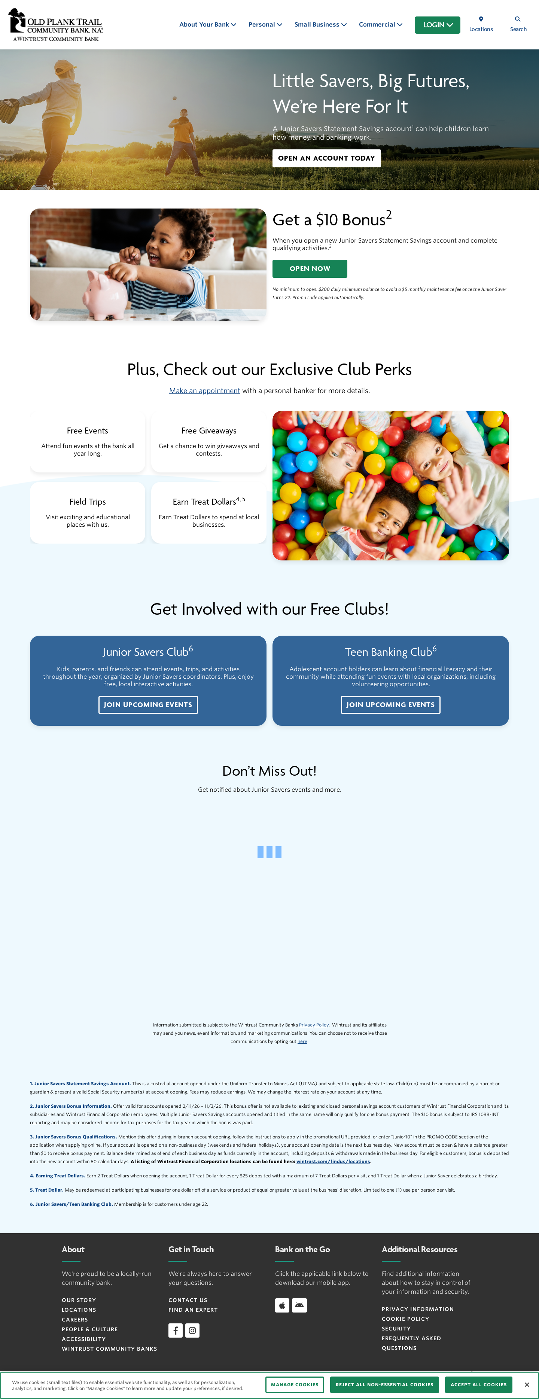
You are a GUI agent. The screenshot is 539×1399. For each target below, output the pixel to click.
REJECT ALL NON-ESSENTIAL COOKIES (384, 1384)
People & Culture (90, 1329)
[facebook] (175, 1330)
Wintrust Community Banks (109, 1349)
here (302, 1041)
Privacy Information (418, 1309)
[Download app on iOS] (282, 1305)
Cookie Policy (405, 1319)
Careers (75, 1320)
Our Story (79, 1300)
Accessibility (84, 1339)
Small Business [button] (318, 24)
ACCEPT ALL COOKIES (479, 1384)
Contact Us (187, 1300)
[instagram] (192, 1330)
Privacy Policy (314, 1025)
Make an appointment (204, 391)
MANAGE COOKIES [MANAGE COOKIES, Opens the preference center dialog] (295, 1384)
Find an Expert (193, 1310)
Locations (79, 1310)
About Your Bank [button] (205, 24)
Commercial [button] (378, 24)
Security (396, 1329)
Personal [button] (263, 24)
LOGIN (438, 25)
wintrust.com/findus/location (332, 1161)
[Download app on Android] (299, 1305)
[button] (326, 158)
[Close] (527, 1385)
